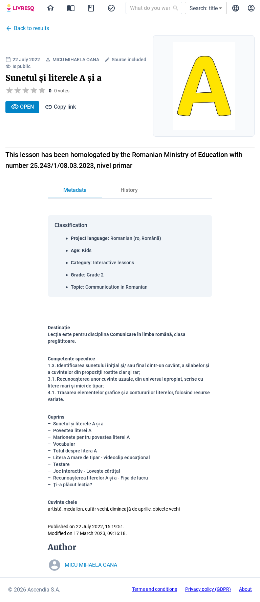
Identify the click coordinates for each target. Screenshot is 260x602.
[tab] (75, 190)
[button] (206, 8)
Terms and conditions (154, 589)
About (245, 589)
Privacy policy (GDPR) (208, 589)
